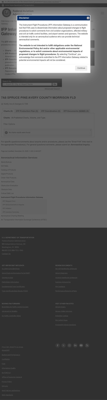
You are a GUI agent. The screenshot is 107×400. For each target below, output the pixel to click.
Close (88, 18)
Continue (81, 68)
